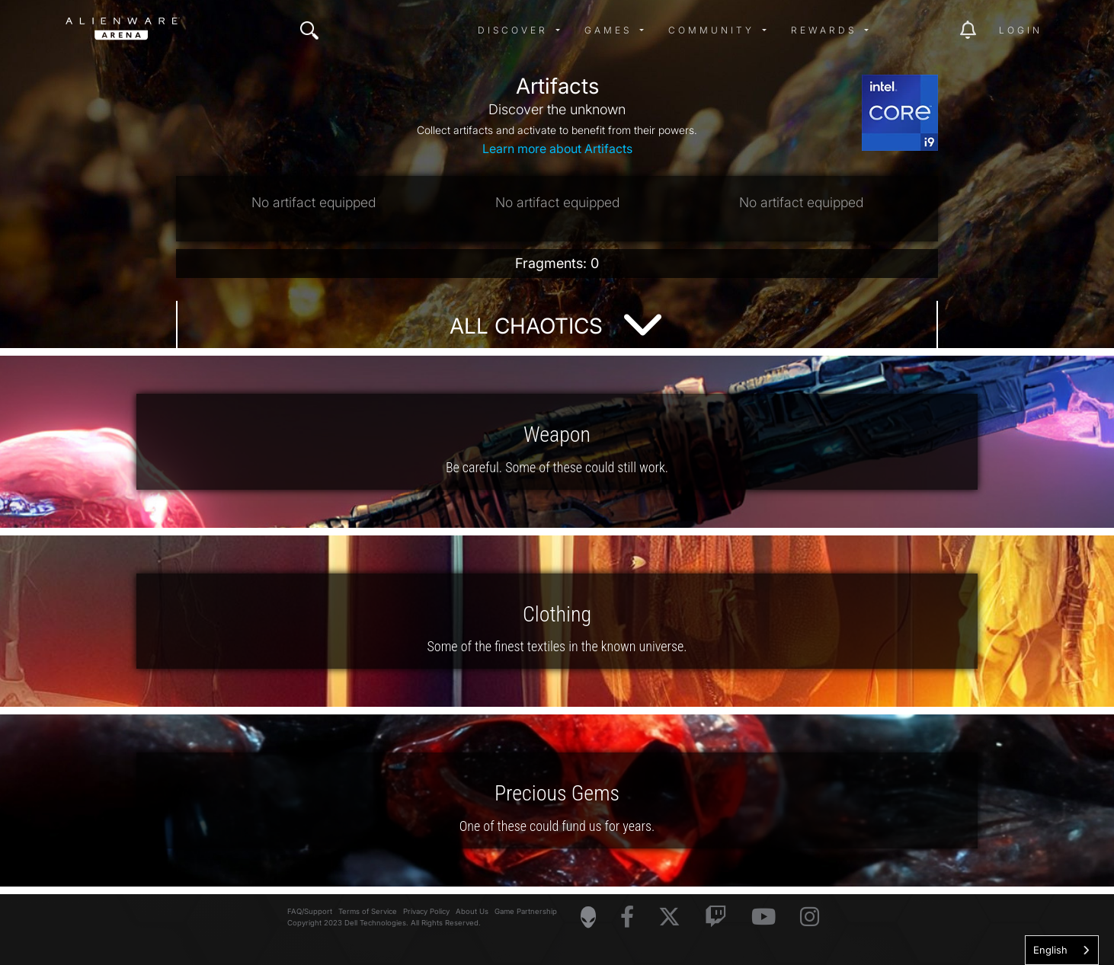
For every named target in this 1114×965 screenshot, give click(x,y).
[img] (309, 30)
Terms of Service (367, 911)
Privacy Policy (426, 911)
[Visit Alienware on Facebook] (627, 917)
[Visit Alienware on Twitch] (716, 917)
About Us (472, 911)
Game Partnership (526, 911)
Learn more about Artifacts (557, 148)
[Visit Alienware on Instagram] (809, 917)
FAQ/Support (309, 911)
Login (1020, 30)
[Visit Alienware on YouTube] (763, 917)
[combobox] (1062, 950)
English (1050, 950)
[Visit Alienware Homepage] (588, 917)
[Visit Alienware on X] (669, 917)
